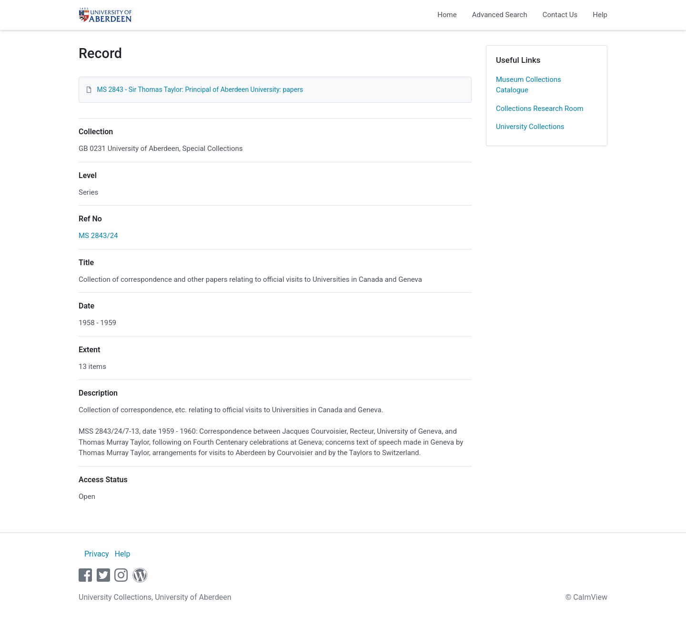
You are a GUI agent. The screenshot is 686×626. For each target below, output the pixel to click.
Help (600, 14)
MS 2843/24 (98, 235)
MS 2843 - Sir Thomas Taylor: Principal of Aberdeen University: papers (200, 89)
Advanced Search (499, 14)
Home (446, 14)
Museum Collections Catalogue (528, 85)
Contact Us (560, 14)
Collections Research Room (540, 108)
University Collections (530, 126)
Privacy (96, 553)
